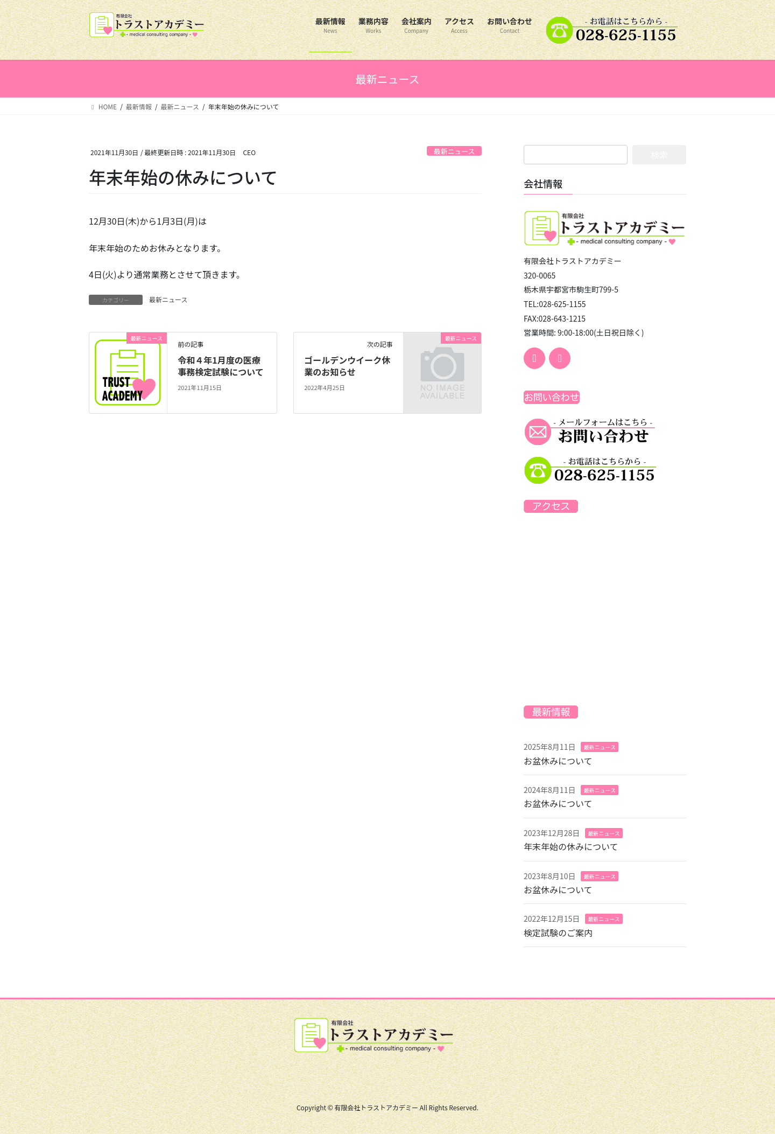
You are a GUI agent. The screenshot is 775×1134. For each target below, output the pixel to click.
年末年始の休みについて (571, 846)
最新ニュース (454, 151)
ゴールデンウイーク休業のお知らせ (347, 365)
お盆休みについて (558, 760)
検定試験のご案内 (558, 932)
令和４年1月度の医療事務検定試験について (221, 365)
